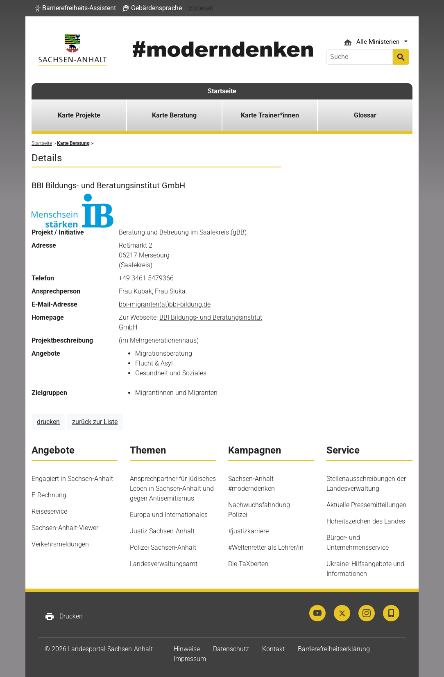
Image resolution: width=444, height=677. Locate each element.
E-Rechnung (49, 495)
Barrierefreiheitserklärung (334, 649)
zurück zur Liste (95, 422)
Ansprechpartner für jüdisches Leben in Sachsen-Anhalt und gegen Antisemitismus (173, 488)
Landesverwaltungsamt (163, 564)
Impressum (190, 659)
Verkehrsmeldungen (60, 544)
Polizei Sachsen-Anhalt (163, 547)
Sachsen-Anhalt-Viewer (65, 528)
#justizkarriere (248, 531)
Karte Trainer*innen (270, 115)
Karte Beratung (174, 115)
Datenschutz (231, 649)
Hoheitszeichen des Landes (365, 521)
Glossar (365, 115)
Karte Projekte (79, 115)
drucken (48, 422)
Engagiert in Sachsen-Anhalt (72, 479)
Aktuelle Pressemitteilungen (366, 505)
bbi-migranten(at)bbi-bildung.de (165, 304)
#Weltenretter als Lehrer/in (266, 547)
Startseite (222, 91)
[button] (75, 8)
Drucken (64, 616)
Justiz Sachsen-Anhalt (162, 531)
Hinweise (187, 649)
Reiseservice (49, 511)
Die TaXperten (248, 564)
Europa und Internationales (169, 515)
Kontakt (273, 649)
